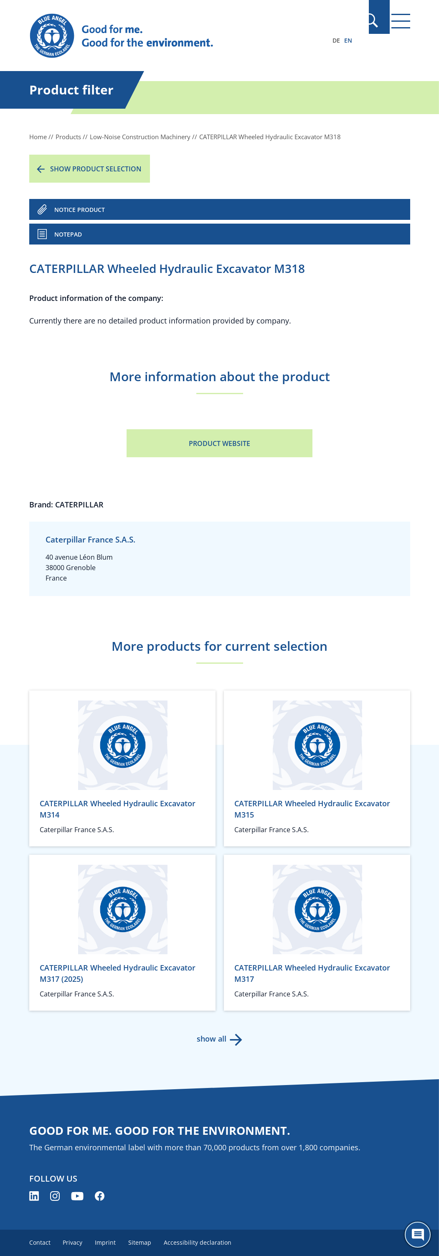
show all (211, 1039)
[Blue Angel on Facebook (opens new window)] (99, 1196)
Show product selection (96, 168)
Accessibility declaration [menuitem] (201, 1242)
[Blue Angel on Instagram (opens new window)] (55, 1196)
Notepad (68, 234)
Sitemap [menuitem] (142, 1242)
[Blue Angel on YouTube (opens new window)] (77, 1196)
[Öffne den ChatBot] (418, 1235)
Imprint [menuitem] (107, 1242)
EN (348, 40)
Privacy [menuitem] (74, 1242)
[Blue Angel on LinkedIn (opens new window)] (34, 1196)
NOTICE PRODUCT (79, 210)
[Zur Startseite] (162, 36)
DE (336, 40)
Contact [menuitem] (40, 1242)
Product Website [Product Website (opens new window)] (219, 443)
